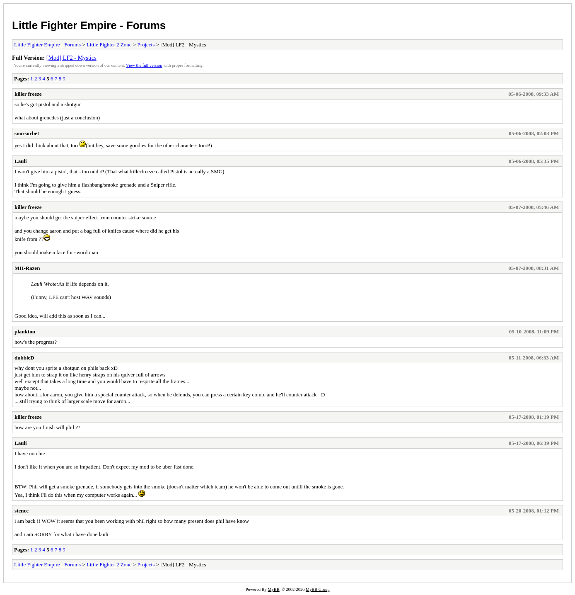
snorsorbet (26, 133)
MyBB (273, 589)
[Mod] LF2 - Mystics (71, 57)
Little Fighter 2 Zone (109, 44)
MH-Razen (27, 268)
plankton (24, 331)
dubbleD (24, 358)
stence (21, 511)
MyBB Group (317, 589)
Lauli (20, 161)
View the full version (144, 65)
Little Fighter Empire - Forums (89, 25)
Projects (146, 44)
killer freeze (28, 94)
